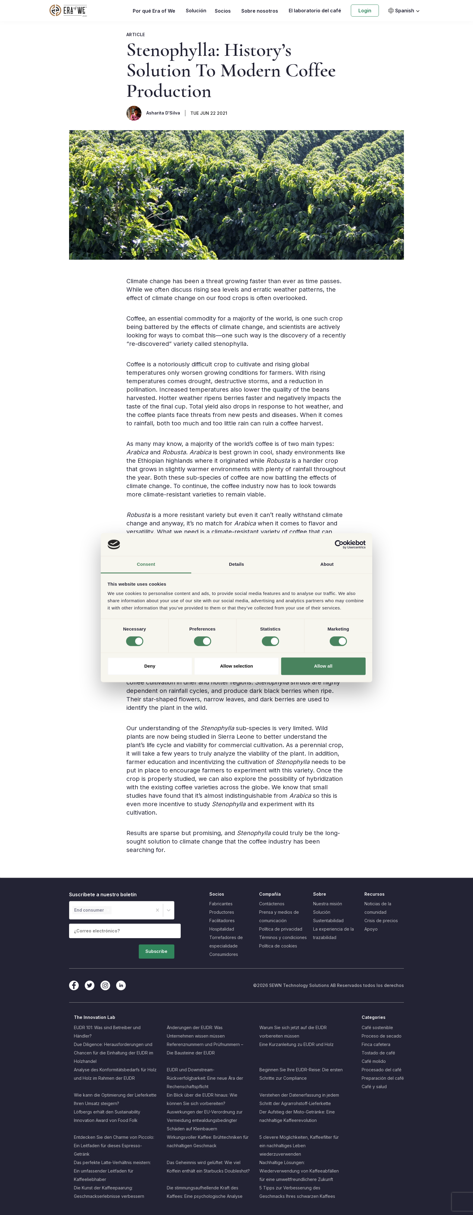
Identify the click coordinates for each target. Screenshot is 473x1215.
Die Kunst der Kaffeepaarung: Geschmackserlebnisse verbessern (109, 1192)
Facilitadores (222, 920)
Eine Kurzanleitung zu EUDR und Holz (296, 1044)
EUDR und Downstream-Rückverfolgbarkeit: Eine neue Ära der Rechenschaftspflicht (205, 1078)
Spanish (401, 11)
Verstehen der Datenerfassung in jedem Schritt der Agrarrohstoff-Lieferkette (299, 1099)
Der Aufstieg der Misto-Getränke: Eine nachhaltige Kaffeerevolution (297, 1116)
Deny (149, 666)
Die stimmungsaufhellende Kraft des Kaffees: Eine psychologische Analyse (205, 1192)
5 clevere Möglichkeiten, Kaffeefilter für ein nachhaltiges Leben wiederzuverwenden (299, 1146)
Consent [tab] (146, 564)
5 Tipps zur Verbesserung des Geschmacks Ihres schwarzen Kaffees (297, 1192)
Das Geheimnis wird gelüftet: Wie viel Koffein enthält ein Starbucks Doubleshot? (208, 1166)
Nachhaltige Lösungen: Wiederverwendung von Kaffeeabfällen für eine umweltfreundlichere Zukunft (299, 1171)
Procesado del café (382, 1069)
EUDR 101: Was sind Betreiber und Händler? (107, 1031)
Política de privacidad (280, 929)
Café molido (374, 1061)
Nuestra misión (327, 903)
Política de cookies (278, 945)
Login (364, 11)
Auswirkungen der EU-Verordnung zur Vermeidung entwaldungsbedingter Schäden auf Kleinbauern (205, 1120)
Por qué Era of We (154, 11)
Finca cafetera (376, 1044)
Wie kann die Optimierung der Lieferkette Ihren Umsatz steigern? (115, 1099)
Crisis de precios (381, 920)
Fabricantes (221, 903)
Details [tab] (236, 564)
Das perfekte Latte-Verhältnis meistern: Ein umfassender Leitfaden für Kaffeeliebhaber (112, 1171)
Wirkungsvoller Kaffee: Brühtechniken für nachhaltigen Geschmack (208, 1141)
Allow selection (236, 666)
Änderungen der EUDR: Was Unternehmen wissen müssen (196, 1031)
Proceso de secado (382, 1035)
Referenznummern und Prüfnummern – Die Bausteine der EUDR (205, 1048)
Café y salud (374, 1086)
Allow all (323, 666)
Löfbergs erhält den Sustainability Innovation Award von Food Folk (107, 1116)
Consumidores (223, 954)
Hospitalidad (221, 929)
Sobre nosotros (259, 11)
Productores (221, 912)
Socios (223, 11)
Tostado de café (378, 1052)
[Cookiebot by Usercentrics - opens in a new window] (339, 544)
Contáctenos (271, 903)
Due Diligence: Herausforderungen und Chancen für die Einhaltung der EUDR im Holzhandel (113, 1053)
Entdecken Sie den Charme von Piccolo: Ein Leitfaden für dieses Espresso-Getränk (114, 1146)
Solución (196, 11)
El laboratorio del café (315, 11)
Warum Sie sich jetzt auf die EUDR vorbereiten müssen (293, 1031)
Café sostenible (377, 1027)
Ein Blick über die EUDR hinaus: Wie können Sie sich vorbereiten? (202, 1099)
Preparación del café (383, 1078)
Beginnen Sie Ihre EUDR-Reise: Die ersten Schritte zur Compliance (301, 1074)
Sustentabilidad (328, 920)
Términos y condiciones (283, 937)
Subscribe (163, 949)
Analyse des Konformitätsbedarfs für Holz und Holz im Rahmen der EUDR (115, 1074)
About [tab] (327, 564)
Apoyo (371, 929)
